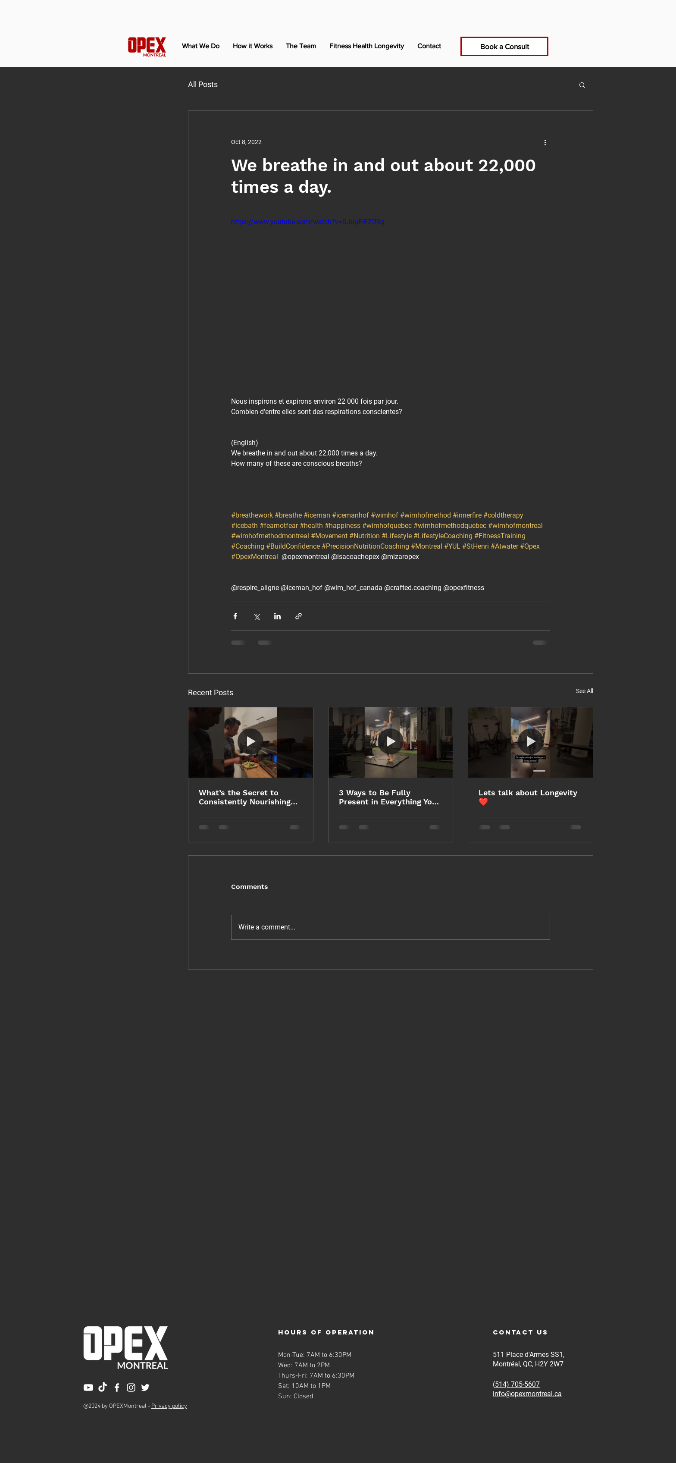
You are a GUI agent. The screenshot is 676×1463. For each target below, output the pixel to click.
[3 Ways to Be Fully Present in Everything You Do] (391, 742)
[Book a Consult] (504, 46)
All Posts (203, 84)
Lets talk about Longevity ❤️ (528, 797)
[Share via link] (298, 616)
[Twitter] (145, 1387)
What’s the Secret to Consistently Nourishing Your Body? (245, 797)
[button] (582, 84)
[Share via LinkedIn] (277, 616)
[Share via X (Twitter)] (256, 616)
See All (584, 691)
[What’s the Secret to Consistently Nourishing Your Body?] (250, 742)
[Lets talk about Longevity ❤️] (530, 742)
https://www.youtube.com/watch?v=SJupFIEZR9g (307, 222)
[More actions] (545, 142)
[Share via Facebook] (235, 616)
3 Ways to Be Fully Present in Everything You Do (388, 797)
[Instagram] (131, 1387)
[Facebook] (116, 1387)
